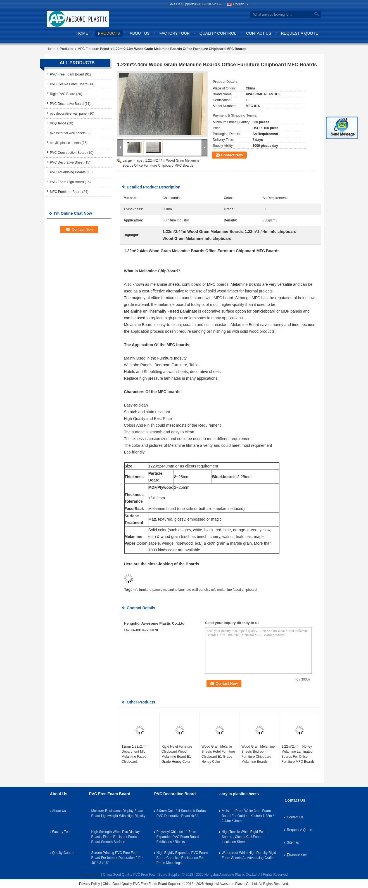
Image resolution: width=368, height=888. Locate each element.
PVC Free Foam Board (67, 74)
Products (109, 33)
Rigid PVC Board (62, 94)
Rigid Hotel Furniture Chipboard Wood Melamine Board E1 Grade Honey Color (177, 754)
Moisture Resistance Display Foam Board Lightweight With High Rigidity (118, 813)
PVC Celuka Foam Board (69, 84)
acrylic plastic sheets (65, 143)
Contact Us (258, 33)
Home (82, 33)
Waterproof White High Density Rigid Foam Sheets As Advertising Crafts (249, 855)
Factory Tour (174, 33)
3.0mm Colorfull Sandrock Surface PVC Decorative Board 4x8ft (182, 813)
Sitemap (293, 842)
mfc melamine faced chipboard (234, 590)
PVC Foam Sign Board (67, 182)
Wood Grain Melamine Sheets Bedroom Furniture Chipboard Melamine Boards (258, 754)
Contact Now (232, 155)
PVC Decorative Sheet (67, 162)
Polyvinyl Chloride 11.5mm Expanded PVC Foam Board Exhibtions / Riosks (177, 837)
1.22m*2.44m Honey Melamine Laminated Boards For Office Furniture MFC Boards (298, 754)
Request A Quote (299, 33)
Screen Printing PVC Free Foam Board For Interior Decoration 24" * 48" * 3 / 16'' (117, 858)
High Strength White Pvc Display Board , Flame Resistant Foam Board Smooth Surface (115, 837)
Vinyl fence (58, 123)
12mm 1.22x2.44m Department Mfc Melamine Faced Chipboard (135, 754)
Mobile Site (297, 855)
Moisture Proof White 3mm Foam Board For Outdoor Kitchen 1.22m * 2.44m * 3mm (248, 816)
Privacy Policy (89, 875)
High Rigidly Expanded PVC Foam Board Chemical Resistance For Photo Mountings (182, 858)
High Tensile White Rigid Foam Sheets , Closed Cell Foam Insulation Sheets (244, 837)
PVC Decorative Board (67, 104)
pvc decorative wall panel (68, 113)
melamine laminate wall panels (185, 590)
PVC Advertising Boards (68, 172)
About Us (139, 33)
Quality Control (218, 33)
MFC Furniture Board (93, 49)
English (241, 4)
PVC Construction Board (68, 153)
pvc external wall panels (68, 133)
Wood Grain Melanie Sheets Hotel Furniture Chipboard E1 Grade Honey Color (218, 754)
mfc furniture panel (146, 590)
